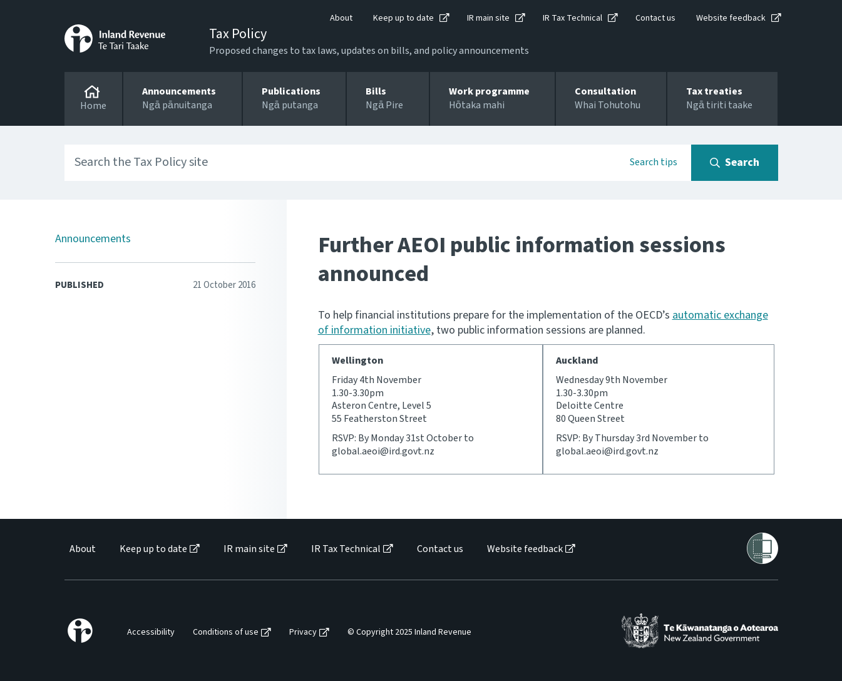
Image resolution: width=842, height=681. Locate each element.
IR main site (488, 18)
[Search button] (734, 163)
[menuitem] (82, 549)
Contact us (655, 18)
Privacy (303, 632)
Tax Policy (238, 34)
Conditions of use (226, 632)
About (341, 18)
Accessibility (151, 632)
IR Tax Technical (572, 18)
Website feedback (731, 18)
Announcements (93, 239)
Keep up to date (403, 18)
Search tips (653, 162)
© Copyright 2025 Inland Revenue (409, 632)
